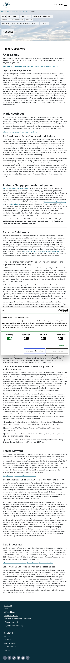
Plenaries (29, 20)
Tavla (8, 11)
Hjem (4, 16)
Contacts (44, 23)
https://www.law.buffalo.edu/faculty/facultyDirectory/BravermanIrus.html (28, 563)
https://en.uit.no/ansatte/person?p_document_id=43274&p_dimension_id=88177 (30, 66)
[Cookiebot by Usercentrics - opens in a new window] (60, 310)
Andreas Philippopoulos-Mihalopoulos (16, 189)
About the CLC (13, 16)
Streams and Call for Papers (12, 20)
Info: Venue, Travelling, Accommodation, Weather (20, 23)
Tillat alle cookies (57, 351)
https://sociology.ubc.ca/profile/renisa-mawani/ (19, 476)
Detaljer (61, 345)
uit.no (3, 11)
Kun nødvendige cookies (34, 351)
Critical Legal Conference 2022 (20, 11)
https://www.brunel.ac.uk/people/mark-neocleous (20, 132)
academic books (14, 204)
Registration (25, 16)
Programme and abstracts (42, 16)
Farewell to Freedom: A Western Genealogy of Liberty (41, 251)
